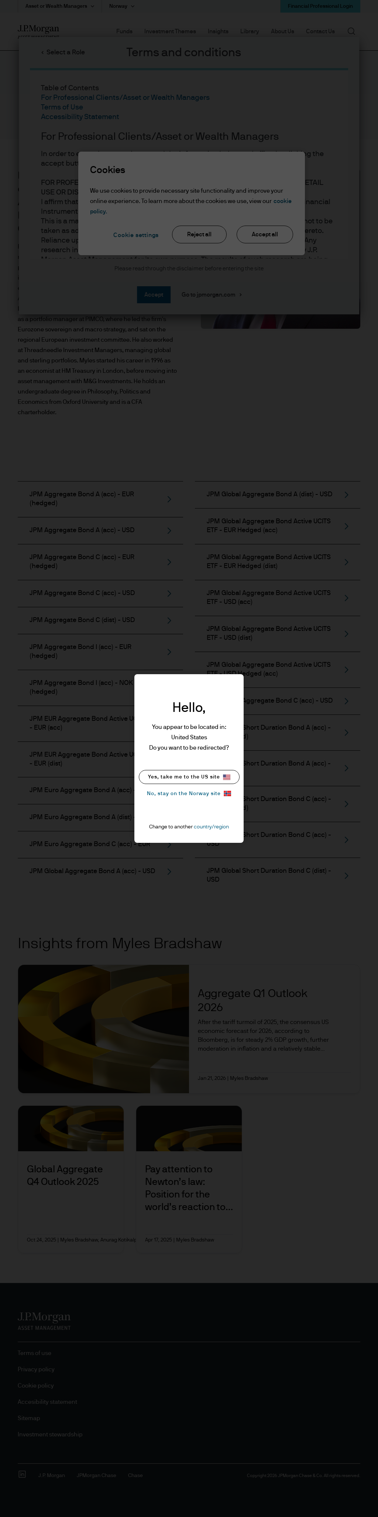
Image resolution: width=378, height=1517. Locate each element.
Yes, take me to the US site (189, 777)
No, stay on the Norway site (189, 793)
